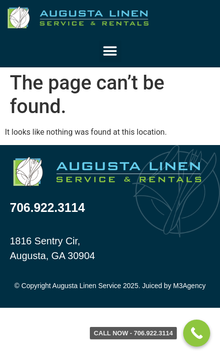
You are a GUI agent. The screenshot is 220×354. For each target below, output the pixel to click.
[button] (110, 51)
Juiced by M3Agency (173, 286)
